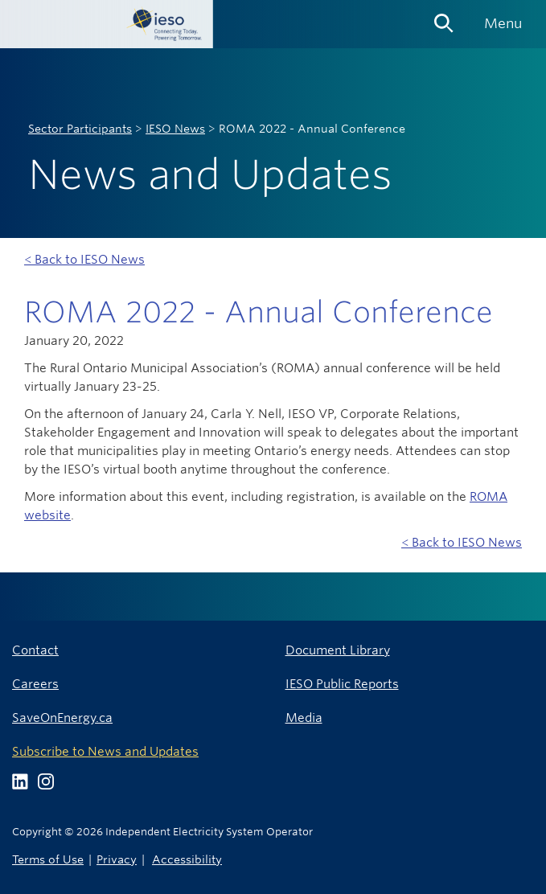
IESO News (175, 128)
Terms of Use (48, 859)
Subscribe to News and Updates (105, 751)
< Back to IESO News (84, 259)
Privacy (116, 859)
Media (303, 717)
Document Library (337, 650)
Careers (35, 683)
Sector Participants (80, 128)
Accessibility (187, 859)
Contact (35, 650)
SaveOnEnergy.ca (62, 717)
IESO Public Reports (342, 683)
